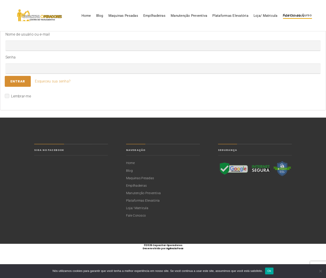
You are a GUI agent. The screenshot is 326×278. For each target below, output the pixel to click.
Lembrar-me (18, 124)
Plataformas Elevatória (158, 37)
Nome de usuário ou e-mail (27, 62)
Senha (10, 85)
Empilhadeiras (82, 37)
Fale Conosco (221, 37)
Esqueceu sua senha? (52, 109)
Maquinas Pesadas (51, 37)
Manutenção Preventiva (116, 37)
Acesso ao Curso (297, 23)
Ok (269, 271)
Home (14, 37)
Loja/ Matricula (193, 37)
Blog (27, 37)
